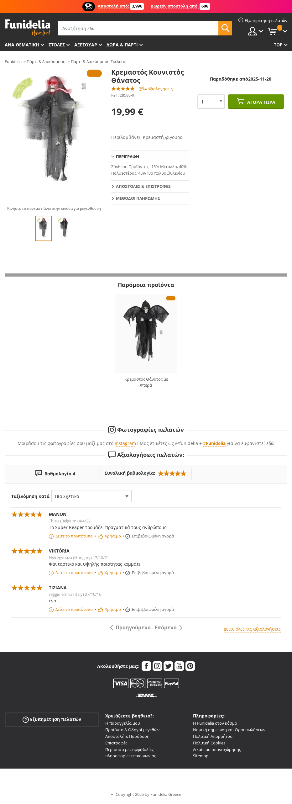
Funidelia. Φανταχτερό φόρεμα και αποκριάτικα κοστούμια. (27, 27)
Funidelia (13, 61)
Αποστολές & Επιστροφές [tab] (143, 186)
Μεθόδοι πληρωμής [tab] (138, 198)
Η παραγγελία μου (122, 723)
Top (278, 45)
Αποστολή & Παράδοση (127, 736)
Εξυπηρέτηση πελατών (52, 719)
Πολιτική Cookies (209, 743)
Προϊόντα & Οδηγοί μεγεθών (132, 730)
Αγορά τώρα (260, 102)
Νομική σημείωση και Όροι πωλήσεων (229, 730)
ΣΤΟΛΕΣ (57, 45)
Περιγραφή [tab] (127, 156)
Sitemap (200, 756)
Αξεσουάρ (85, 45)
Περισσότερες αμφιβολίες (129, 749)
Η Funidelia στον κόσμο (215, 723)
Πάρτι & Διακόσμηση (46, 61)
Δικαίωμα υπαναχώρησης (217, 749)
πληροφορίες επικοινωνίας (130, 756)
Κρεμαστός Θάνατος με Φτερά (146, 382)
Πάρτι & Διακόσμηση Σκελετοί (99, 61)
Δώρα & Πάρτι (122, 45)
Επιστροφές (116, 743)
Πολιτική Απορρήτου (212, 736)
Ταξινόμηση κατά (30, 496)
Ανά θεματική (22, 45)
